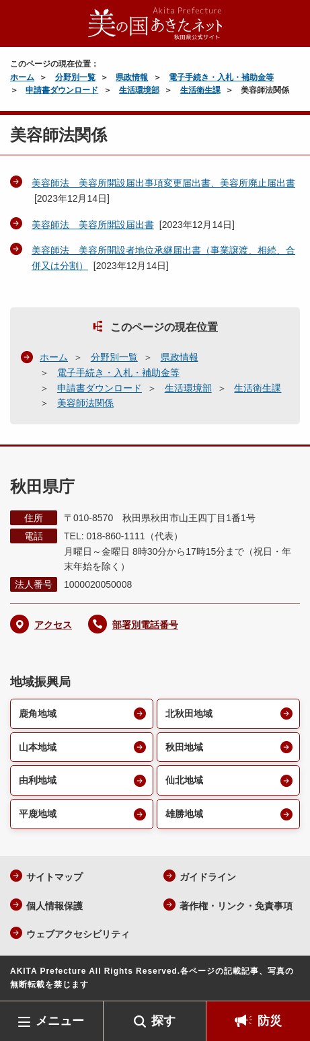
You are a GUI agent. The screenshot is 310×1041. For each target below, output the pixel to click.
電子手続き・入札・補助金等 (221, 77)
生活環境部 (139, 90)
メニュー (60, 1021)
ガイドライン (208, 877)
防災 (270, 1021)
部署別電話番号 (145, 624)
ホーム (22, 77)
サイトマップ (54, 877)
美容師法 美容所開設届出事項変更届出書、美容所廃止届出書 (163, 183)
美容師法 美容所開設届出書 (93, 224)
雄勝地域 (184, 813)
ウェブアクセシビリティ (78, 934)
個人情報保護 (54, 905)
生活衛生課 (200, 90)
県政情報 (132, 77)
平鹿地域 (37, 813)
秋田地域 (184, 747)
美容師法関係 (85, 402)
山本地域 (37, 747)
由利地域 (37, 780)
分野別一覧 (75, 77)
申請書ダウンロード (62, 90)
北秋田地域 (188, 713)
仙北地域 (184, 780)
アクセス (53, 624)
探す (163, 1021)
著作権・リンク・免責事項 (236, 905)
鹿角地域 (37, 713)
